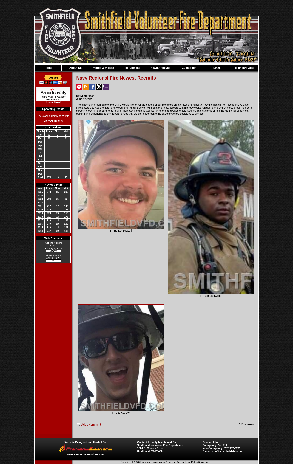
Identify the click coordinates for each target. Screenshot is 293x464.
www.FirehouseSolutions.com (85, 454)
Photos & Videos (102, 67)
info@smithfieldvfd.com (227, 451)
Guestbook (188, 67)
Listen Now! (53, 102)
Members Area (244, 67)
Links (216, 67)
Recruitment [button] (131, 67)
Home (48, 67)
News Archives (160, 67)
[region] (146, 68)
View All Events (53, 120)
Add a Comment (91, 424)
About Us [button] (75, 67)
